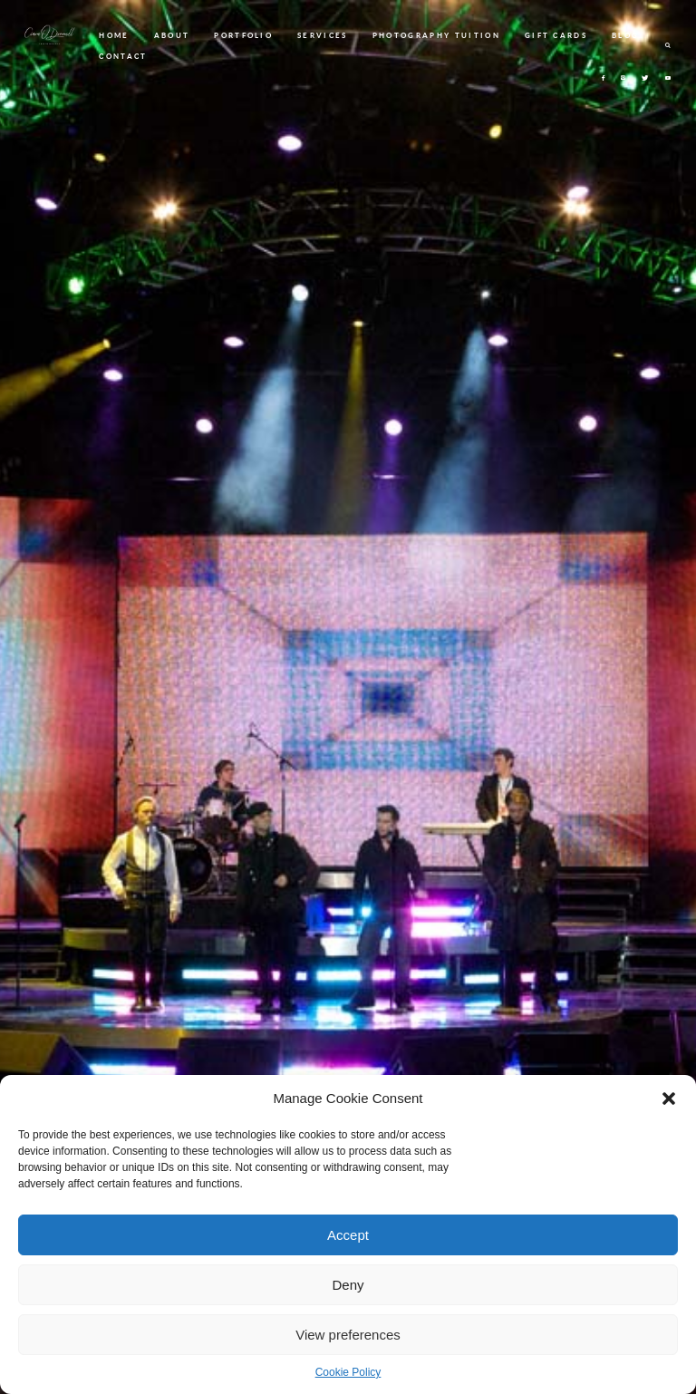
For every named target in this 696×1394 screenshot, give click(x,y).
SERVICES (322, 35)
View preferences (348, 1334)
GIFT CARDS (556, 35)
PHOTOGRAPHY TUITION (436, 35)
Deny (347, 1284)
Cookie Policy (348, 1372)
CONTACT (123, 56)
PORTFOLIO (243, 35)
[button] (669, 1098)
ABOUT (172, 35)
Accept (348, 1235)
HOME (114, 35)
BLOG (625, 35)
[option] (348, 697)
